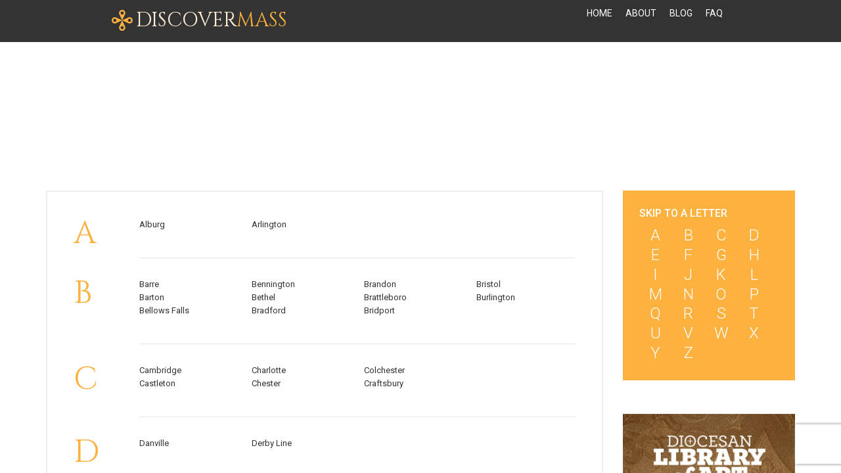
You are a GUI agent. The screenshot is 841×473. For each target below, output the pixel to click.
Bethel (263, 297)
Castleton (157, 383)
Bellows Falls (164, 310)
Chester (266, 383)
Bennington (273, 284)
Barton (151, 297)
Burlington (495, 297)
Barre (149, 284)
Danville (154, 443)
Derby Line (272, 443)
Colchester (384, 370)
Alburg (152, 224)
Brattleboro (385, 297)
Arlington (269, 224)
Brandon (380, 284)
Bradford (269, 310)
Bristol (488, 284)
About (640, 21)
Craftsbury (383, 383)
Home (599, 21)
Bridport (379, 310)
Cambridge (160, 370)
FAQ (714, 21)
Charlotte (269, 370)
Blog (681, 21)
